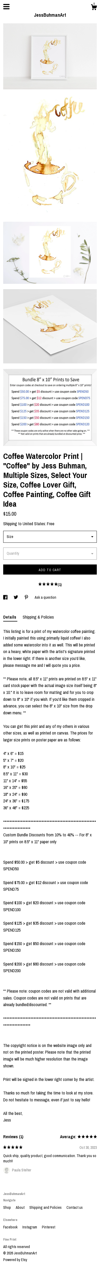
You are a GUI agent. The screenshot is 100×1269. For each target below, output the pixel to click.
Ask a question (45, 597)
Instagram (30, 1227)
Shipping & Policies (38, 617)
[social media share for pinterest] (26, 597)
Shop (7, 1207)
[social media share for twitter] (16, 597)
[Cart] (94, 8)
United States (34, 524)
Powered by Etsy (15, 1259)
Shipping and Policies (45, 1207)
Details (10, 617)
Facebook (10, 1227)
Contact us (74, 1207)
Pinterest (48, 1227)
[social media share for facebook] (5, 597)
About (20, 1207)
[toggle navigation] (6, 6)
